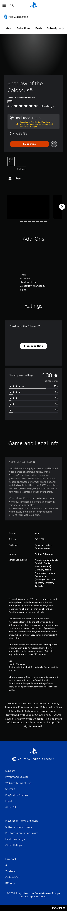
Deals (38, 28)
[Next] (62, 207)
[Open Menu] (4, 5)
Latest (8, 28)
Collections (23, 28)
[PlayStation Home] (33, 5)
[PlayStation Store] (16, 16)
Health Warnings (17, 664)
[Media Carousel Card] (28, 207)
